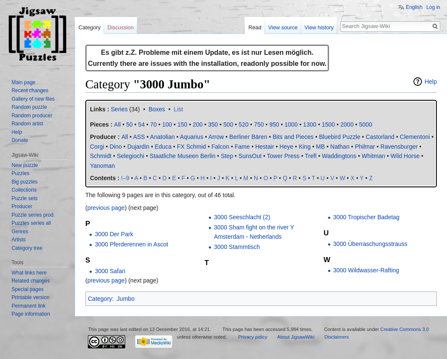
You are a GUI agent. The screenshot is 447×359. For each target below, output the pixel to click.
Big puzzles (24, 182)
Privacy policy (252, 336)
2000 (347, 124)
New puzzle (24, 165)
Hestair (264, 146)
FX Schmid (191, 146)
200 (197, 124)
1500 (328, 124)
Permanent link (28, 306)
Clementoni (415, 136)
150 (182, 124)
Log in (433, 7)
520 (243, 124)
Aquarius (191, 136)
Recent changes (29, 90)
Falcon (220, 146)
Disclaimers (336, 336)
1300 (309, 124)
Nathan (339, 146)
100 (167, 124)
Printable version (30, 297)
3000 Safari (110, 271)
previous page (106, 207)
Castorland (379, 136)
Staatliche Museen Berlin (183, 156)
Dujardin (138, 146)
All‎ (117, 124)
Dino (116, 146)
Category (100, 298)
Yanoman (102, 165)
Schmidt (101, 156)
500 (228, 124)
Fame (242, 146)
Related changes (30, 281)
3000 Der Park (114, 234)
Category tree (26, 248)
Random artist (27, 124)
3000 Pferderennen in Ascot (131, 244)
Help (431, 81)
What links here (29, 273)
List (178, 109)
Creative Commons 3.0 (404, 329)
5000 (365, 124)
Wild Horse (405, 156)
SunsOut (250, 156)
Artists (18, 240)
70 (153, 124)
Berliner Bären (248, 136)
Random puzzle (29, 107)
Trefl (310, 156)
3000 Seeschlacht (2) (242, 217)
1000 (291, 124)
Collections (24, 190)
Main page (23, 82)
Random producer (31, 116)
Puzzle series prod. (33, 215)
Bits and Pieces (293, 136)
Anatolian (162, 136)
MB (320, 146)
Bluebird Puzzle (339, 136)
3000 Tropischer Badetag (366, 217)
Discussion (120, 27)
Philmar (365, 146)
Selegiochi (130, 156)
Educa (163, 146)
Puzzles (20, 173)
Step (227, 156)
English (414, 7)
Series (119, 109)
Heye (286, 146)
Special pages (27, 289)
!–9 (125, 178)
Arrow (216, 136)
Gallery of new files (32, 99)
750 (259, 124)
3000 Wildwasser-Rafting (366, 270)
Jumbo (126, 298)
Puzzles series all (31, 223)
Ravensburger (399, 146)
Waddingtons (339, 156)
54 (141, 124)
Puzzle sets (24, 198)
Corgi (97, 146)
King (305, 146)
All (124, 136)
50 (129, 124)
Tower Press (283, 156)
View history (319, 27)
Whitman (373, 156)
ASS (139, 136)
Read (254, 27)
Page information (30, 314)
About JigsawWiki (296, 336)
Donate (19, 140)
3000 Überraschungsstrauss (370, 243)
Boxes (157, 109)
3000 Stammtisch (237, 246)
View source (283, 27)
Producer (21, 206)
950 (274, 124)
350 (213, 124)
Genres (19, 232)
